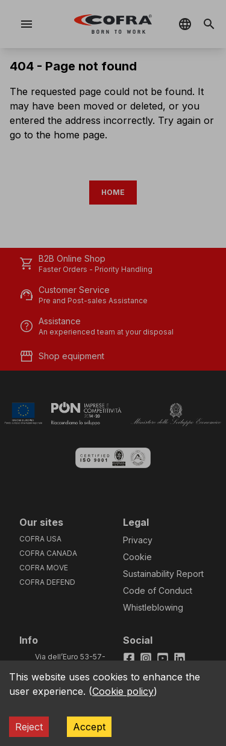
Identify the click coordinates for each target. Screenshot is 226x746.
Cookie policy (123, 691)
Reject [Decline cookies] (29, 727)
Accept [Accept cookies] (89, 727)
